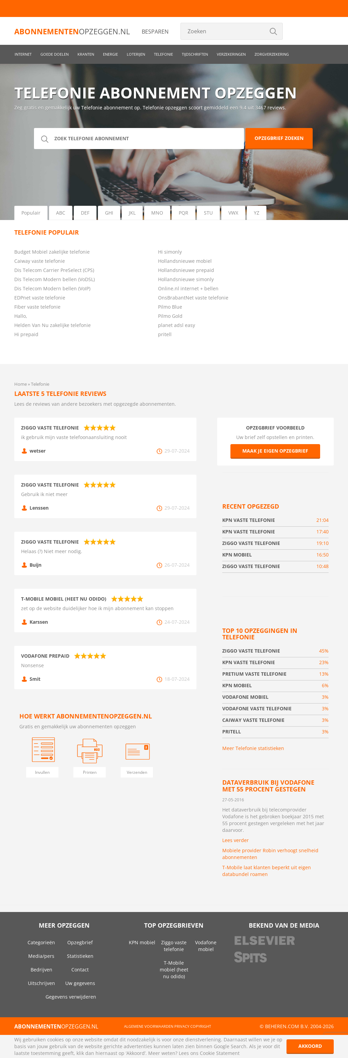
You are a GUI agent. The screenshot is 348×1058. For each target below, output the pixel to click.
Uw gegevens (80, 983)
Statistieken (80, 956)
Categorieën (41, 942)
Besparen (155, 31)
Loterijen (136, 54)
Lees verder (235, 840)
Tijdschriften (195, 54)
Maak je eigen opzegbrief (275, 451)
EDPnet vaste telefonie (39, 297)
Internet (23, 54)
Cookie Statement (220, 1053)
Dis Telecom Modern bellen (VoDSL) (54, 279)
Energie (110, 54)
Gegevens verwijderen (71, 996)
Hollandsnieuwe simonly (186, 279)
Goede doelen (54, 54)
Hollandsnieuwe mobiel (185, 261)
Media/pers (41, 956)
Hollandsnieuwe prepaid (186, 270)
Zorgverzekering (272, 54)
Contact (80, 969)
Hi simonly (170, 252)
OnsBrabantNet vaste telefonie (193, 297)
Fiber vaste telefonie (37, 307)
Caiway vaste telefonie (39, 261)
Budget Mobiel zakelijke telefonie (52, 252)
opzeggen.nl (72, 31)
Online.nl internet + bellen (188, 288)
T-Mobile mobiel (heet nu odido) (174, 970)
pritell (165, 334)
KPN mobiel (142, 942)
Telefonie (163, 54)
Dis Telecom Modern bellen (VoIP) (52, 288)
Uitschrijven (41, 983)
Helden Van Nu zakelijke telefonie (52, 325)
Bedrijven (41, 969)
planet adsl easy (176, 325)
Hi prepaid (26, 334)
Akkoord (310, 1046)
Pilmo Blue (170, 307)
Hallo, (20, 316)
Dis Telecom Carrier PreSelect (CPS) (54, 270)
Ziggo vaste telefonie (174, 945)
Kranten (85, 54)
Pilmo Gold (170, 316)
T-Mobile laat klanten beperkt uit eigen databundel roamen (266, 870)
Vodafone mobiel (205, 945)
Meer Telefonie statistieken (253, 748)
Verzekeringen (231, 54)
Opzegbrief (80, 942)
